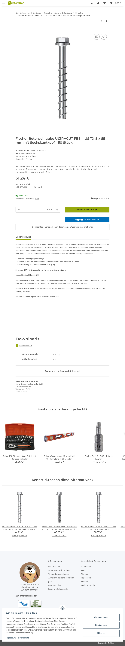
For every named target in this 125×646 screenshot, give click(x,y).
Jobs (50, 581)
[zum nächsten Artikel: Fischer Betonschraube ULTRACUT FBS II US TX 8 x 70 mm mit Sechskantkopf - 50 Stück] (106, 21)
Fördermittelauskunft (58, 589)
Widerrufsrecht (88, 585)
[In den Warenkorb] (18, 29)
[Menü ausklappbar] (3, 1)
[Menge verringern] (19, 209)
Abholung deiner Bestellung (61, 577)
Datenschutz (24, 638)
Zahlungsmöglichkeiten (59, 570)
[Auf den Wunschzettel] (104, 37)
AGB (83, 570)
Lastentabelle (24, 345)
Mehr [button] (37, 198)
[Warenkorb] (115, 3)
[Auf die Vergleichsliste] (97, 37)
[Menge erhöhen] (57, 209)
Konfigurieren (100, 625)
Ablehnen (100, 633)
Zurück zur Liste (23, 13)
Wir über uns (54, 566)
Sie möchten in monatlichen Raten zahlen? (62, 227)
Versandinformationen (58, 574)
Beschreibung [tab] (23, 237)
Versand (38, 187)
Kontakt (84, 581)
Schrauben (31, 156)
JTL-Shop (111, 643)
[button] (91, 3)
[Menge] (33, 209)
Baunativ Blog (54, 585)
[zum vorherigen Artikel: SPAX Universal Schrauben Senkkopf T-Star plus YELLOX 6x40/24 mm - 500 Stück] (101, 21)
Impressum (11, 638)
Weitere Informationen (82, 227)
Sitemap (85, 574)
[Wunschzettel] (104, 3)
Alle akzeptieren (100, 617)
